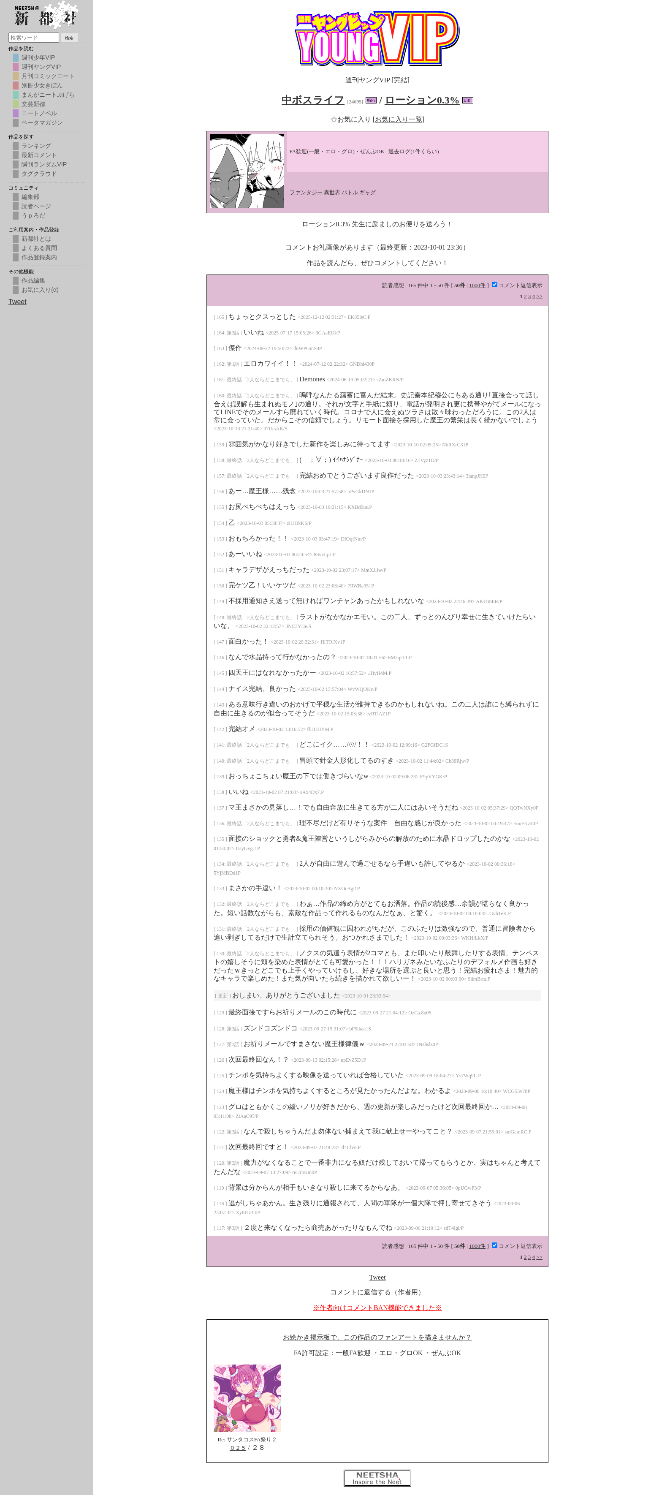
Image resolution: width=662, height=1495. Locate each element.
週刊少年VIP (38, 57)
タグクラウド (39, 173)
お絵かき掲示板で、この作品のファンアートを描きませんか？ (377, 1337)
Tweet (377, 1277)
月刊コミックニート (48, 76)
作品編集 (33, 280)
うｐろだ (33, 215)
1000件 (477, 285)
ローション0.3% (422, 100)
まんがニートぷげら (48, 94)
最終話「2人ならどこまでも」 (261, 380)
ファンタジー (306, 192)
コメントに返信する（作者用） (377, 1292)
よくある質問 (39, 248)
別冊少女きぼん (42, 85)
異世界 (332, 192)
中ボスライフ (313, 100)
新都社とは (36, 238)
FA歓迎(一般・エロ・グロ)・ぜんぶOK (337, 151)
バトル (350, 192)
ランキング (36, 145)
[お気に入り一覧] (399, 119)
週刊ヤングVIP (41, 66)
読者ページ (36, 206)
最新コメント (39, 155)
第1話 (234, 364)
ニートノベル (39, 113)
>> (539, 296)
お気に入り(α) (40, 289)
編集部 (30, 196)
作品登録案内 (39, 257)
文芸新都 (33, 104)
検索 (69, 37)
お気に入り (352, 119)
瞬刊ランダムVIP (44, 164)
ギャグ (367, 192)
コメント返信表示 (517, 285)
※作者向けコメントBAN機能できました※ (377, 1307)
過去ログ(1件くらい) (413, 151)
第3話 (234, 333)
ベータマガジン (42, 122)
